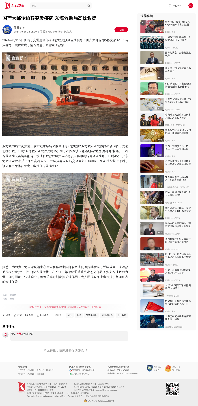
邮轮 (69, 315)
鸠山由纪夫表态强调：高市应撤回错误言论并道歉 (178, 225)
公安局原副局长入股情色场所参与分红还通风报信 (178, 162)
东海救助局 (107, 315)
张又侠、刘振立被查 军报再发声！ (178, 69)
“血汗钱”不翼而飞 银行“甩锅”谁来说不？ (178, 287)
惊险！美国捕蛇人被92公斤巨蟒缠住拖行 (178, 193)
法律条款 (40, 374)
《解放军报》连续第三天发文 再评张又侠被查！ (178, 38)
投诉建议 (50, 370)
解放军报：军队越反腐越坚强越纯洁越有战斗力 (178, 302)
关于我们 (22, 370)
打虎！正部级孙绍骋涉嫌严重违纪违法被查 (178, 271)
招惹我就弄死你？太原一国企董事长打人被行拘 (178, 240)
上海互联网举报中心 (79, 374)
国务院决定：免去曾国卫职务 (178, 54)
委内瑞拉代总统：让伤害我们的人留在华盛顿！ (178, 116)
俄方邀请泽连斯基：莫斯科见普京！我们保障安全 (178, 209)
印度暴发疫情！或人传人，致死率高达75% (176, 178)
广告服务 (31, 370)
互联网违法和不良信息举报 (82, 370)
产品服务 (31, 374)
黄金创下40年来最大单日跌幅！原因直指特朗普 (178, 132)
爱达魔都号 (91, 315)
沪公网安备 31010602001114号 (99, 400)
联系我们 (40, 370)
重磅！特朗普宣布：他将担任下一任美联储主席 (178, 147)
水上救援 (122, 315)
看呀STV (19, 27)
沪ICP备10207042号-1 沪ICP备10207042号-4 (105, 387)
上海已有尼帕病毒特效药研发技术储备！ (178, 318)
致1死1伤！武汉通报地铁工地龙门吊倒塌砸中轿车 (178, 255)
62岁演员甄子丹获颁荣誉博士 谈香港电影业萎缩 (178, 85)
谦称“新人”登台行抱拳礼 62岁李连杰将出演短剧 (177, 23)
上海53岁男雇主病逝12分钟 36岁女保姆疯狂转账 (178, 100)
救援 (79, 315)
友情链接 (22, 374)
